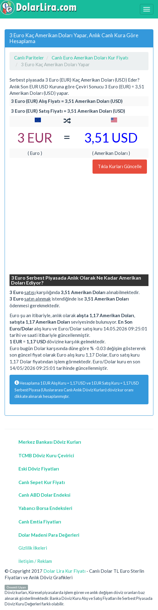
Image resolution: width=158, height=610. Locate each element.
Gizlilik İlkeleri (32, 548)
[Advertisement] (79, 225)
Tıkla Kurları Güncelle (120, 166)
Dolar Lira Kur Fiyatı (64, 571)
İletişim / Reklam (35, 561)
